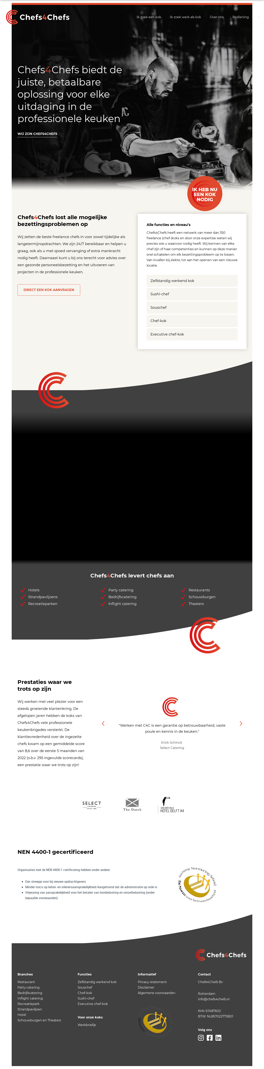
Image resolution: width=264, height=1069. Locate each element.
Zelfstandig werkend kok (172, 281)
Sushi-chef (159, 294)
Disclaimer (146, 987)
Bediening (240, 17)
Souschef (158, 307)
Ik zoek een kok (149, 17)
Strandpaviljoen (30, 1009)
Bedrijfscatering (30, 993)
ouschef (86, 987)
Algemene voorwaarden (156, 993)
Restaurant (26, 982)
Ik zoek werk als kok (185, 17)
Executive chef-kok (167, 334)
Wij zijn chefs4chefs (37, 134)
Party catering (29, 987)
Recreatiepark (29, 1004)
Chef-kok (158, 321)
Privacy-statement (152, 982)
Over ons (217, 17)
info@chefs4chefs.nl (214, 999)
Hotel (22, 1015)
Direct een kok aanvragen (49, 290)
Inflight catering (30, 998)
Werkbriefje (87, 1025)
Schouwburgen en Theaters (39, 1020)
